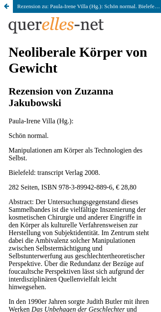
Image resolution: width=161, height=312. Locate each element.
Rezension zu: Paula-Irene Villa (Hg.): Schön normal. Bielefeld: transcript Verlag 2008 (89, 6)
